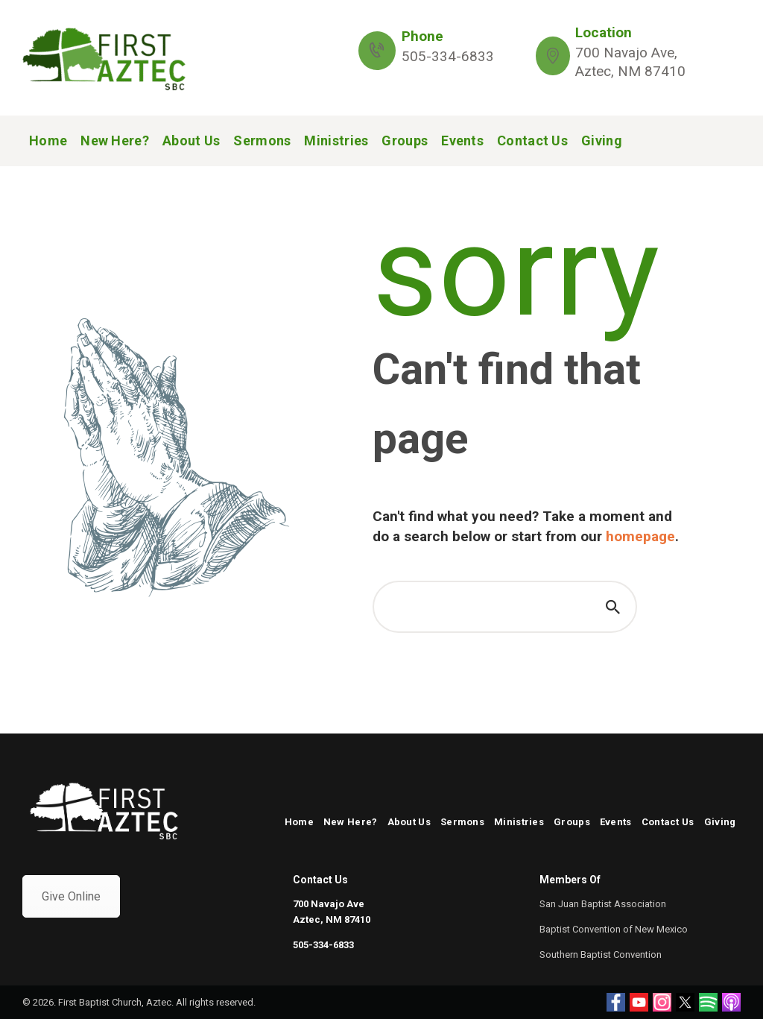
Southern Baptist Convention (600, 954)
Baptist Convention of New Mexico (613, 929)
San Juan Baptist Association (602, 903)
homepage (640, 536)
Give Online (71, 896)
